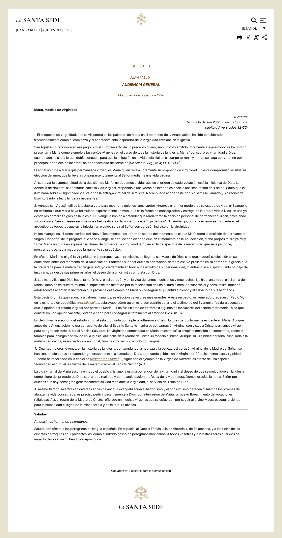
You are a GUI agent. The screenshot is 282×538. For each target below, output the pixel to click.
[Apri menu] (262, 20)
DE (134, 66)
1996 (68, 30)
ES (142, 66)
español (251, 30)
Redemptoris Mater (104, 359)
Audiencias (53, 30)
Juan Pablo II (28, 30)
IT (149, 66)
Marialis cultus (88, 302)
